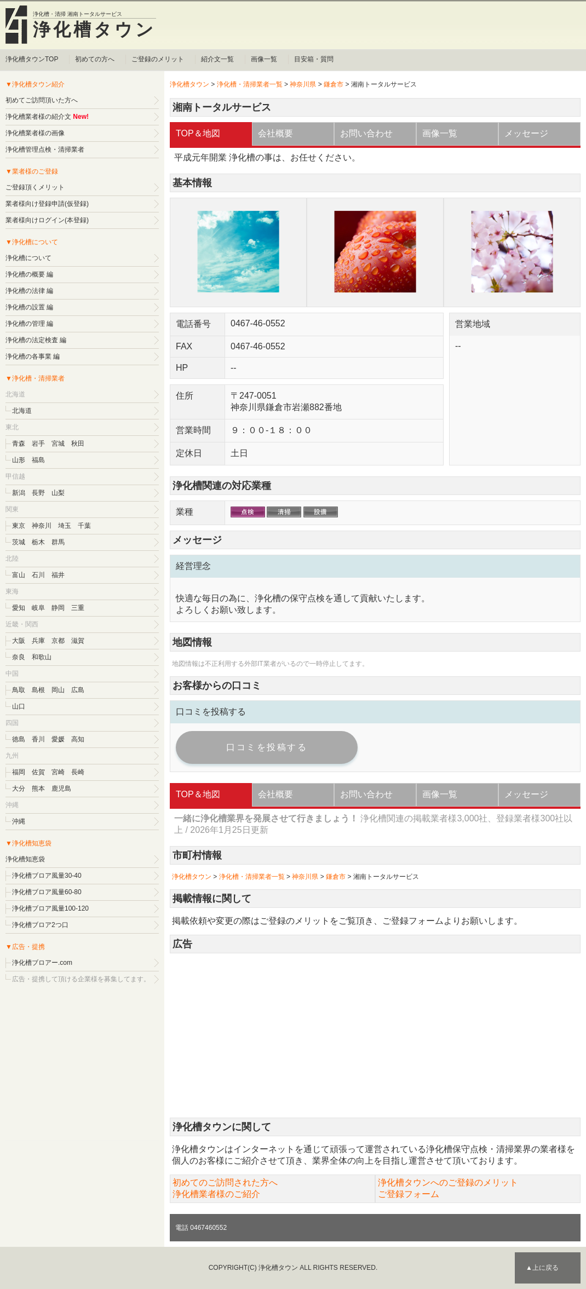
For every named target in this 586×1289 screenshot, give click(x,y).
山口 (18, 706)
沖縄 (18, 821)
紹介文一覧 (217, 59)
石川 (38, 575)
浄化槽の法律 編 (29, 291)
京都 (58, 640)
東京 (18, 526)
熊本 (38, 788)
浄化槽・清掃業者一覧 (250, 84)
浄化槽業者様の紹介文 (38, 116)
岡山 (58, 690)
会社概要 (275, 133)
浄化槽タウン (94, 29)
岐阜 (38, 608)
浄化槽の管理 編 (29, 323)
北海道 (22, 411)
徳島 (18, 739)
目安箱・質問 (314, 59)
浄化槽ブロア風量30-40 (47, 875)
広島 (77, 690)
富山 (18, 575)
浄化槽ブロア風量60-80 (47, 892)
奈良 (18, 657)
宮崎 (58, 772)
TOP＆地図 (198, 133)
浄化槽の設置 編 (29, 307)
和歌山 (41, 657)
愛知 (18, 608)
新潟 (18, 493)
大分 (18, 788)
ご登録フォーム (413, 920)
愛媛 (58, 739)
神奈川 (41, 526)
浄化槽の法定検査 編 (35, 340)
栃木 (38, 542)
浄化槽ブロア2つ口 (40, 925)
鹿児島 (61, 788)
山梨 (58, 493)
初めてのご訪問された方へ (225, 1182)
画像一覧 (264, 59)
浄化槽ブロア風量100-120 (50, 908)
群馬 (58, 542)
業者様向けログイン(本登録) (47, 220)
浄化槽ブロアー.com (42, 962)
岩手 (38, 443)
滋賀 (77, 640)
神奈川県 (303, 84)
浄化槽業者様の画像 (35, 133)
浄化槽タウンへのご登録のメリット (448, 1182)
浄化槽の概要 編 (29, 274)
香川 (38, 739)
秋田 (77, 443)
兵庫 (38, 640)
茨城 (18, 542)
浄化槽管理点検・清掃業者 (44, 149)
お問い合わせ (366, 133)
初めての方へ (94, 59)
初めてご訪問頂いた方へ (41, 100)
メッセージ (526, 133)
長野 (38, 493)
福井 (58, 575)
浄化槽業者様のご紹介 (216, 1194)
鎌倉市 (333, 84)
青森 (18, 443)
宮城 (58, 443)
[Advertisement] (375, 1035)
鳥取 (18, 690)
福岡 (18, 772)
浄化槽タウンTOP (31, 59)
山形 (18, 460)
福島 (38, 460)
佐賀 (38, 772)
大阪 (18, 640)
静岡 (58, 608)
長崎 (77, 772)
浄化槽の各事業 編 (32, 356)
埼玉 (64, 526)
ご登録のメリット (157, 59)
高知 (77, 739)
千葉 (84, 526)
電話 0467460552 (201, 1228)
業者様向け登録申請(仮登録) (47, 204)
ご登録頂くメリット (35, 187)
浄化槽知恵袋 (25, 859)
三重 (77, 608)
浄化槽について (28, 258)
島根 (38, 690)
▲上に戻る (542, 1267)
